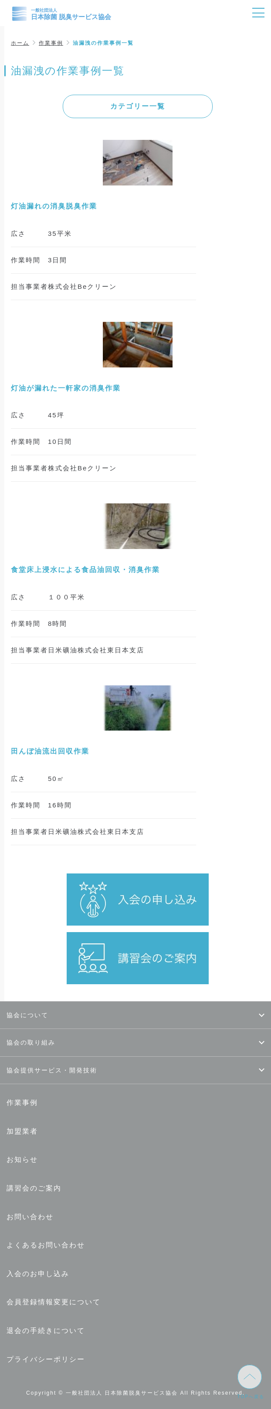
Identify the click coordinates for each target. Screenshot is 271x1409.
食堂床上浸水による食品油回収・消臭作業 (85, 569)
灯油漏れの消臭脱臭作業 (54, 206)
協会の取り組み (31, 1042)
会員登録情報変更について (54, 1302)
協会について (27, 1015)
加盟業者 (22, 1131)
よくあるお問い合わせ (46, 1245)
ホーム (20, 43)
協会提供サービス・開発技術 (52, 1070)
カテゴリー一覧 (137, 106)
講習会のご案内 (34, 1188)
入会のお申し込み (38, 1273)
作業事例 (51, 43)
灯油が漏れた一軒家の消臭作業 (66, 388)
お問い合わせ (30, 1216)
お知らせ (22, 1159)
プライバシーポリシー (46, 1359)
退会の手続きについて (46, 1330)
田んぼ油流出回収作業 (50, 751)
